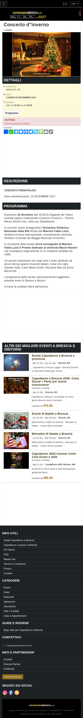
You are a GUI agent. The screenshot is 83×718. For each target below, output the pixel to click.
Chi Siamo (9, 549)
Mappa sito (10, 559)
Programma (11, 113)
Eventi (9, 30)
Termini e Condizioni (15, 564)
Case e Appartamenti (15, 616)
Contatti (8, 659)
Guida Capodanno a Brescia (19, 540)
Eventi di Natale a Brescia (50, 413)
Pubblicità (9, 669)
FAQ (6, 554)
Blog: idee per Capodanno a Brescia (23, 630)
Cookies (8, 573)
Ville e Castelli (11, 611)
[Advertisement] (41, 155)
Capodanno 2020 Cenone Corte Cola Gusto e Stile (54, 455)
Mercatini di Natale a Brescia (52, 433)
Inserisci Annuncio (12, 677)
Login (74, 3)
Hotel (6, 592)
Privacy (8, 568)
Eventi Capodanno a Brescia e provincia (53, 357)
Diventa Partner (12, 664)
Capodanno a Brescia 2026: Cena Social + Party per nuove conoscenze (55, 381)
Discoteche (10, 606)
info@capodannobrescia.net (19, 645)
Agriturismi (9, 601)
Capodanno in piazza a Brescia (20, 545)
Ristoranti (9, 597)
